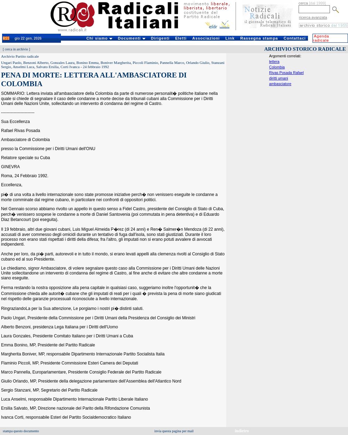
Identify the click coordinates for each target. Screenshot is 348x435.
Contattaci (295, 38)
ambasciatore (280, 84)
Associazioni (206, 38)
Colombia (277, 67)
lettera (274, 61)
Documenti (131, 38)
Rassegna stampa (259, 38)
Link (230, 38)
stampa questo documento (21, 431)
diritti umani (278, 78)
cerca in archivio (16, 49)
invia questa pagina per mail (174, 431)
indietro (242, 430)
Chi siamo (99, 38)
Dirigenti (160, 38)
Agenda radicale (321, 38)
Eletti (181, 38)
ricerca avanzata (313, 17)
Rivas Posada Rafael (286, 73)
